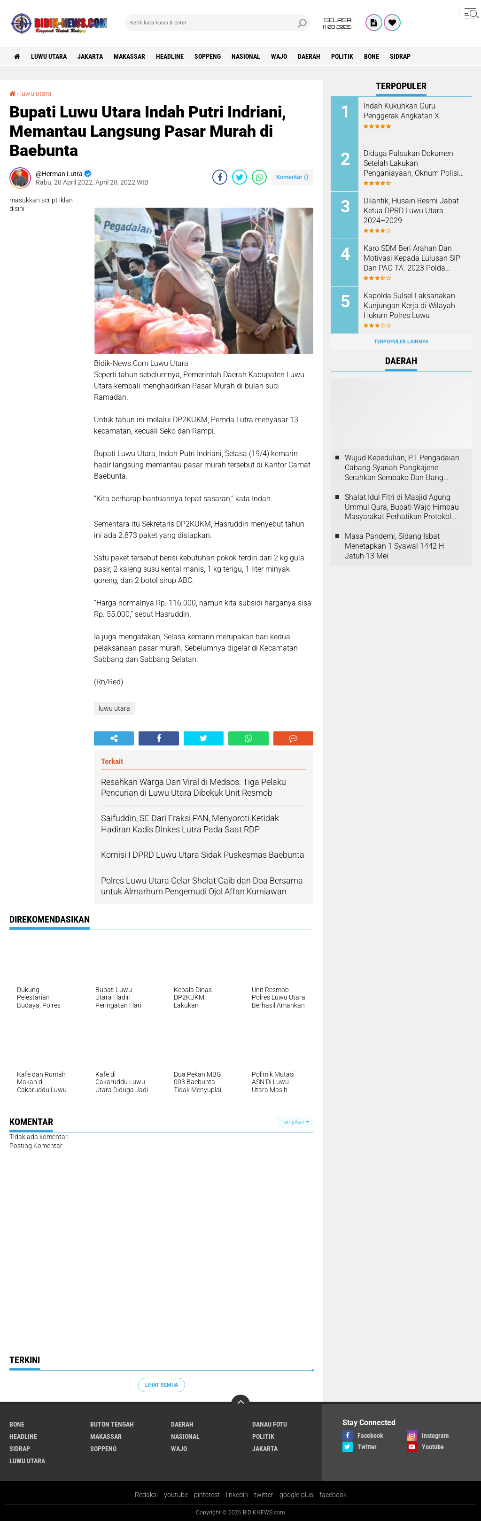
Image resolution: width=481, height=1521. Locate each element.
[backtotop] (240, 1404)
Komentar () (292, 176)
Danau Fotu (269, 1424)
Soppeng (207, 56)
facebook (333, 1494)
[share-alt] (114, 738)
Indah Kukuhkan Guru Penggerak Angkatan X (401, 110)
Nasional (246, 56)
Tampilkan (295, 1122)
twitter (263, 1494)
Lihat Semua (161, 1385)
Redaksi (146, 1494)
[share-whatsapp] (259, 177)
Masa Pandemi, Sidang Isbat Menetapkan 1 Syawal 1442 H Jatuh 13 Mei (394, 546)
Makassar (129, 56)
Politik (342, 56)
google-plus (296, 1494)
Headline (170, 56)
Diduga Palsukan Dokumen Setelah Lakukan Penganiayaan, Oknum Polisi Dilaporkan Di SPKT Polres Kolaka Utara (411, 163)
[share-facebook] (219, 177)
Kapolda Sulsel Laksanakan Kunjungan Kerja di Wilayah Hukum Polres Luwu (409, 305)
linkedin (237, 1494)
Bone (371, 56)
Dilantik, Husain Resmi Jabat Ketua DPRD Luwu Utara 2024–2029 (411, 210)
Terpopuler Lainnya (401, 342)
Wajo (279, 56)
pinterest (207, 1494)
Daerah (309, 56)
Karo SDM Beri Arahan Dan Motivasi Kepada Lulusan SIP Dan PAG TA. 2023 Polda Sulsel (412, 258)
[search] (217, 22)
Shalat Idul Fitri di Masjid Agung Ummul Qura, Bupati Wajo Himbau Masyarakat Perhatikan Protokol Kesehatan (402, 507)
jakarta (90, 56)
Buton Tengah (112, 1424)
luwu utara (49, 56)
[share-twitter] (239, 177)
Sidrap (400, 56)
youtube (176, 1494)
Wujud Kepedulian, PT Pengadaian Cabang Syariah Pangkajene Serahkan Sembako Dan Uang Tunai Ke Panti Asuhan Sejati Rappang (402, 467)
